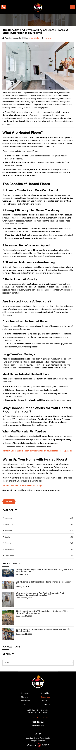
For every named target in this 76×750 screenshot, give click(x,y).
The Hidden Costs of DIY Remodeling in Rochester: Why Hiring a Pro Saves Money (42, 612)
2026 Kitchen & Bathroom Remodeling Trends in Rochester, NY (43, 583)
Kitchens (47, 38)
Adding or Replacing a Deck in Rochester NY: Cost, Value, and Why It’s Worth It (44, 570)
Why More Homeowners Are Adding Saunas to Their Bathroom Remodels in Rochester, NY (40, 594)
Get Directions (38, 717)
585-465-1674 (38, 725)
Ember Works (34, 38)
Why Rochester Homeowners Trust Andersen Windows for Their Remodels (43, 630)
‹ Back (9, 501)
